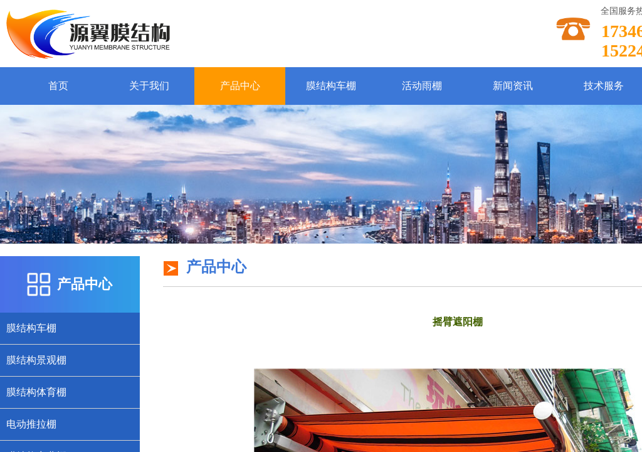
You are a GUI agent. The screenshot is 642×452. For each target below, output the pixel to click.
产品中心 (240, 85)
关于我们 (149, 85)
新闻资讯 (513, 85)
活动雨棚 (422, 85)
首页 (58, 85)
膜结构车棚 (331, 85)
